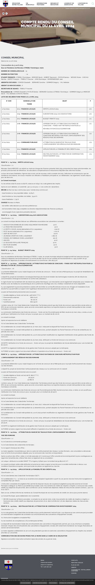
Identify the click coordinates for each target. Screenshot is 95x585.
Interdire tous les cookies (39, 582)
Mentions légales (77, 562)
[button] (3, 13)
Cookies (73, 573)
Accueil (4, 8)
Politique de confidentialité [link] (67, 582)
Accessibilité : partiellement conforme (81, 570)
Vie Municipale (11, 8)
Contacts (74, 560)
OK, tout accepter (25, 582)
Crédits (73, 567)
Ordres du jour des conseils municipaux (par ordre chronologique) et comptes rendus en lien (40, 8)
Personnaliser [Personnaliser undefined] (53, 582)
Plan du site (75, 565)
